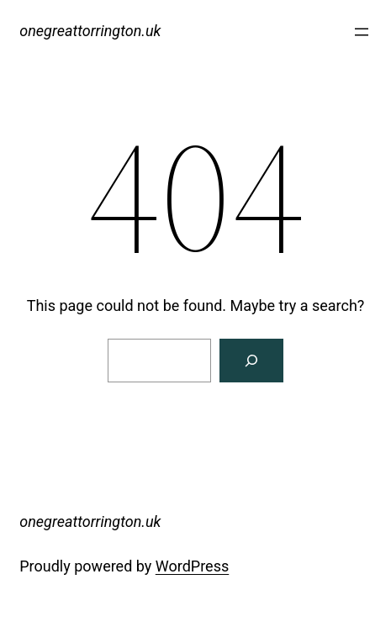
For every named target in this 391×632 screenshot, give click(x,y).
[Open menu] (361, 32)
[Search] (251, 360)
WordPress (192, 566)
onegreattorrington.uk (90, 31)
